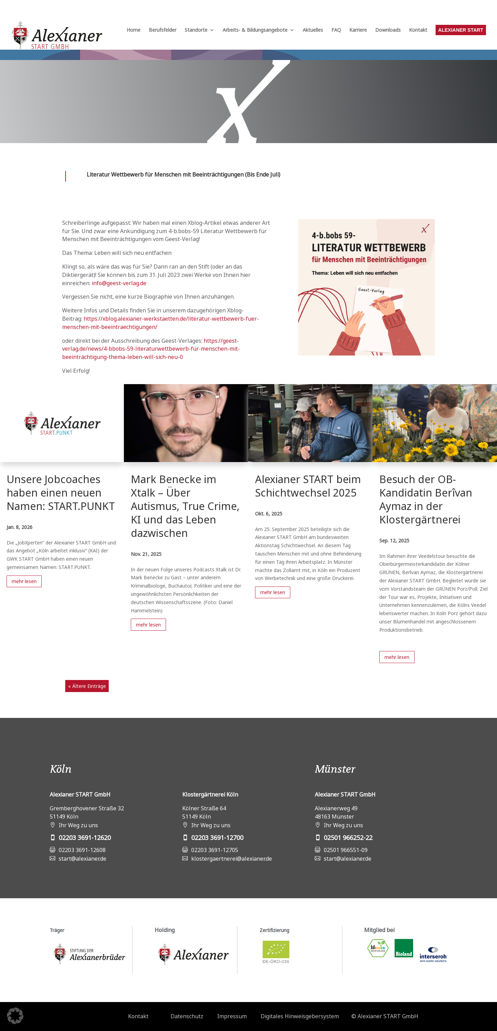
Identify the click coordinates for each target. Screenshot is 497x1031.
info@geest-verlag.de (119, 283)
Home (133, 30)
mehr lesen (24, 581)
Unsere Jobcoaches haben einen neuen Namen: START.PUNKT (61, 492)
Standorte (196, 30)
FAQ (336, 30)
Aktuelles (313, 30)
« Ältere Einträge (87, 686)
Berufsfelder (162, 30)
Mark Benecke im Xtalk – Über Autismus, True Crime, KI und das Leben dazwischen (185, 506)
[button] (15, 1016)
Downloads (388, 30)
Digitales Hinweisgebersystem (300, 1016)
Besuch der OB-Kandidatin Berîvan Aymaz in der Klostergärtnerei (425, 499)
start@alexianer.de (82, 858)
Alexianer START (460, 30)
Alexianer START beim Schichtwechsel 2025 (308, 486)
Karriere (358, 30)
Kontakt (418, 30)
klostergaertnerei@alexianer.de (231, 858)
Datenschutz (186, 1016)
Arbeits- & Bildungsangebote (255, 30)
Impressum (232, 1016)
